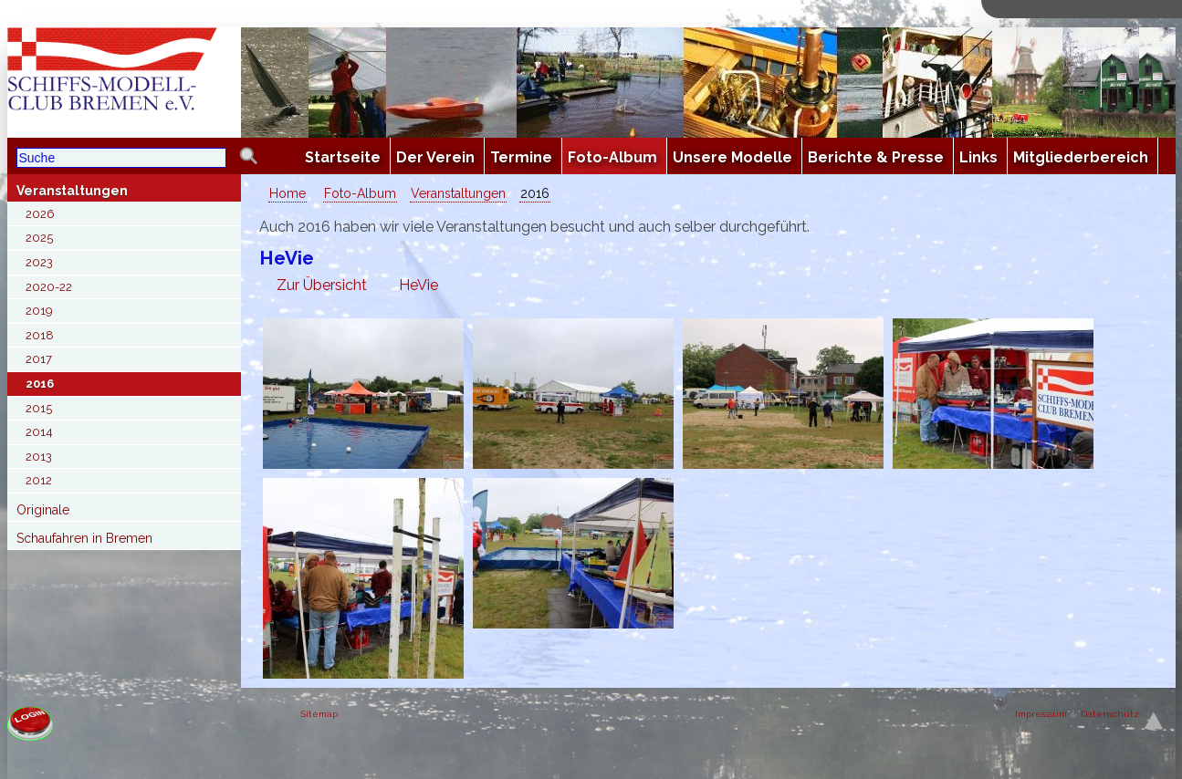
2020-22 (49, 287)
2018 (40, 335)
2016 (40, 383)
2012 (39, 480)
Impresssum (1041, 714)
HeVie (418, 285)
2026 (40, 214)
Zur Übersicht (322, 285)
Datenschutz (1110, 714)
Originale (42, 510)
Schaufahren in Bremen (84, 538)
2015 (39, 408)
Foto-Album (360, 193)
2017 (39, 359)
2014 (39, 432)
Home (287, 193)
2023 (39, 262)
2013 (39, 456)
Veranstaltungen (72, 190)
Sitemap (319, 714)
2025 (39, 237)
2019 (39, 310)
